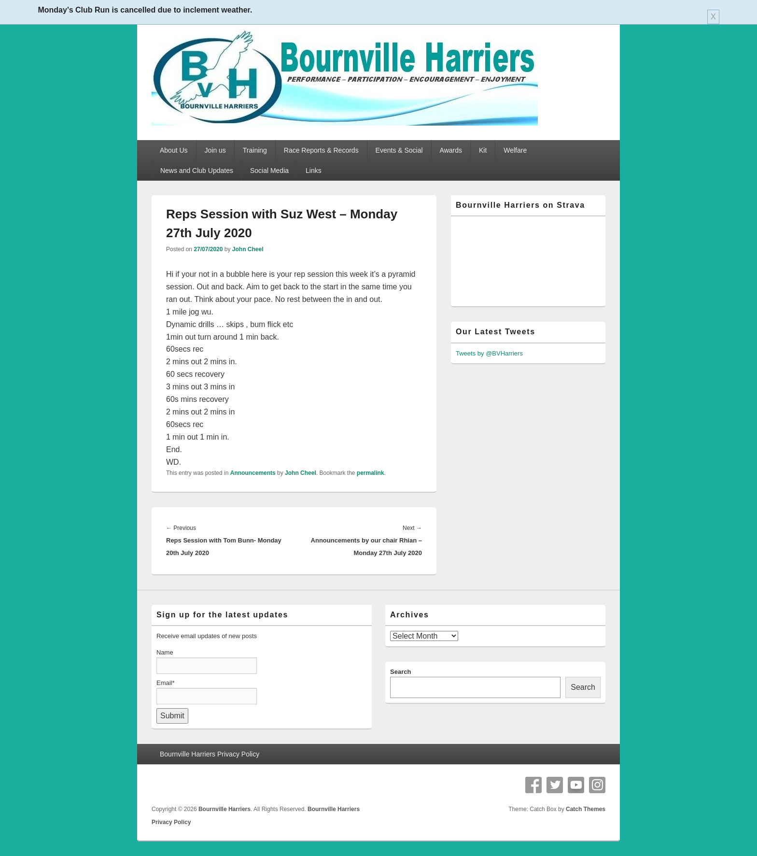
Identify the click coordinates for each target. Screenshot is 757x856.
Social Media (269, 170)
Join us (215, 150)
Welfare (515, 150)
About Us (174, 150)
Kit (483, 150)
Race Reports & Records (321, 150)
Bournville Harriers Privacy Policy (209, 754)
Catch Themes (585, 809)
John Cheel (248, 249)
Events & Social (399, 150)
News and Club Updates (196, 170)
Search (400, 671)
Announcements (253, 473)
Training (255, 150)
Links (314, 170)
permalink (370, 473)
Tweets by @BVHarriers (489, 353)
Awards (451, 150)
